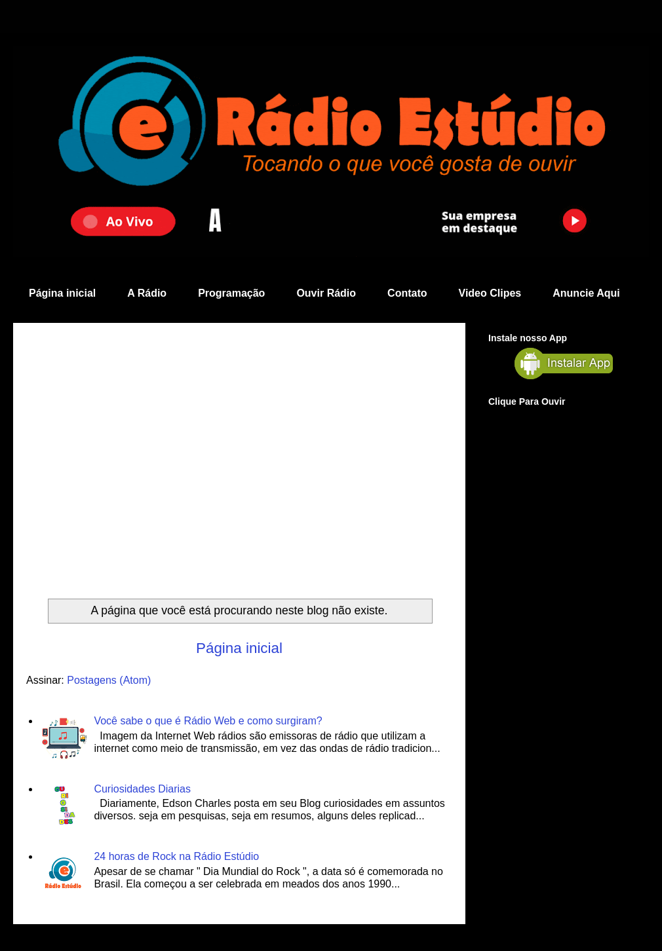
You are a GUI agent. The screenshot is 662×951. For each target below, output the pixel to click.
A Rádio (146, 293)
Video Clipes (490, 293)
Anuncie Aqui (586, 293)
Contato (407, 293)
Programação (231, 293)
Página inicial (62, 293)
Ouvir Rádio (326, 293)
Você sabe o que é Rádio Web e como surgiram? (208, 720)
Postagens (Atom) (109, 680)
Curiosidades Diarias (142, 788)
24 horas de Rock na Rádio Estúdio (176, 856)
